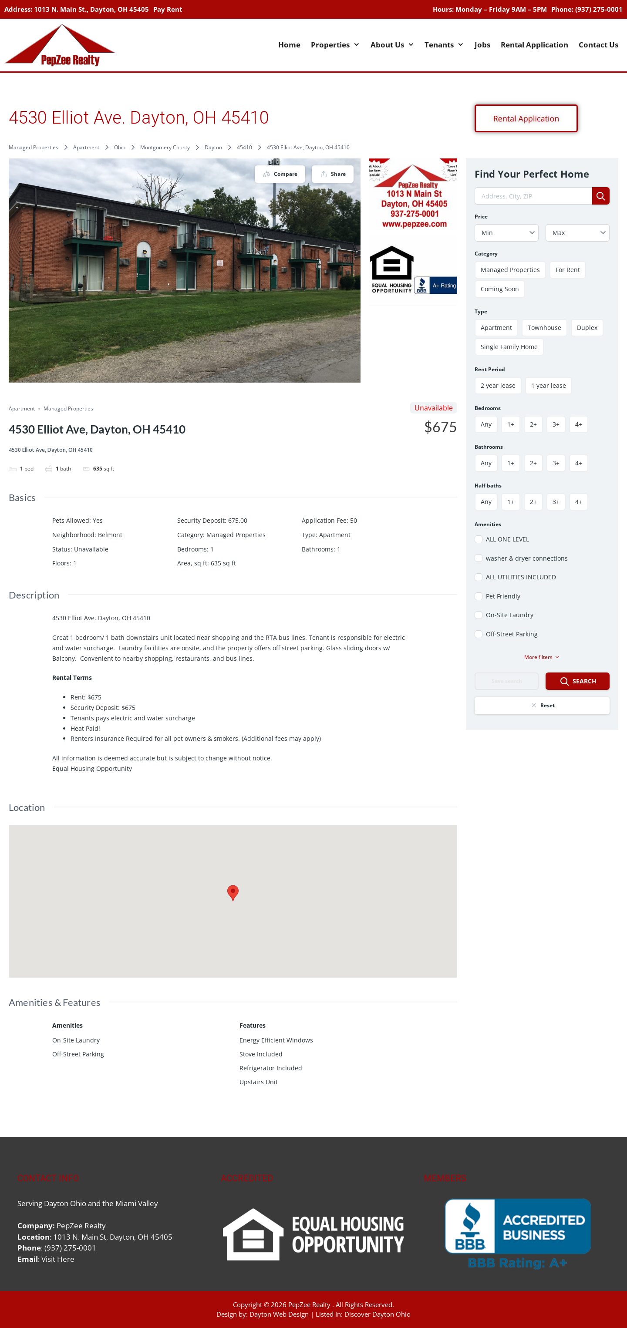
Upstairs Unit (258, 1082)
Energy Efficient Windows (276, 1040)
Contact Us (598, 45)
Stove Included (261, 1054)
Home (289, 45)
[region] (517, 1234)
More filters (542, 657)
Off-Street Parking (78, 1054)
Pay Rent (167, 9)
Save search (507, 681)
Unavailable (91, 549)
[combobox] (507, 233)
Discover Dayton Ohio (377, 1314)
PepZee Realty (309, 1304)
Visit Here (57, 1259)
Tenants (447, 45)
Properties (338, 45)
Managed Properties (33, 147)
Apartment (86, 147)
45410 (244, 147)
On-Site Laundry (76, 1040)
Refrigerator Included (270, 1068)
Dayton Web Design (279, 1314)
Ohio (119, 147)
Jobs (482, 45)
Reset (542, 705)
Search (578, 681)
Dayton (213, 147)
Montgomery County (165, 147)
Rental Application (534, 45)
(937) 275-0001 (599, 9)
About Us (395, 45)
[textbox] (506, 233)
